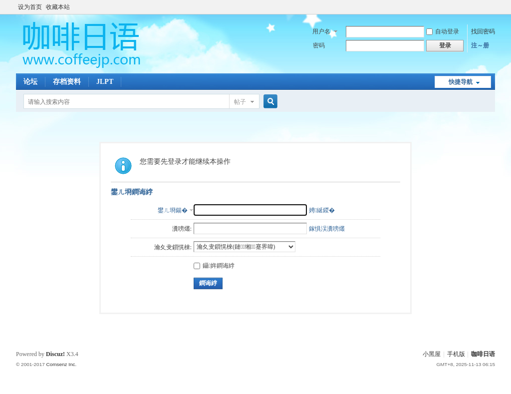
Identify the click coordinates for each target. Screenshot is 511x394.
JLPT (104, 81)
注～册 (480, 45)
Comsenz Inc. (61, 364)
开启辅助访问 (492, 6)
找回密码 (483, 31)
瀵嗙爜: (182, 228)
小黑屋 (432, 354)
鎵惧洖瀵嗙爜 (327, 228)
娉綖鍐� (322, 210)
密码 (319, 45)
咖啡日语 (483, 354)
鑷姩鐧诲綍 (214, 265)
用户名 (321, 31)
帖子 (240, 101)
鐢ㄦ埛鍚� (173, 210)
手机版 (456, 354)
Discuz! (55, 354)
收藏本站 (58, 6)
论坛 (30, 81)
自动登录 (442, 31)
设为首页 (30, 6)
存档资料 (67, 81)
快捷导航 (461, 81)
